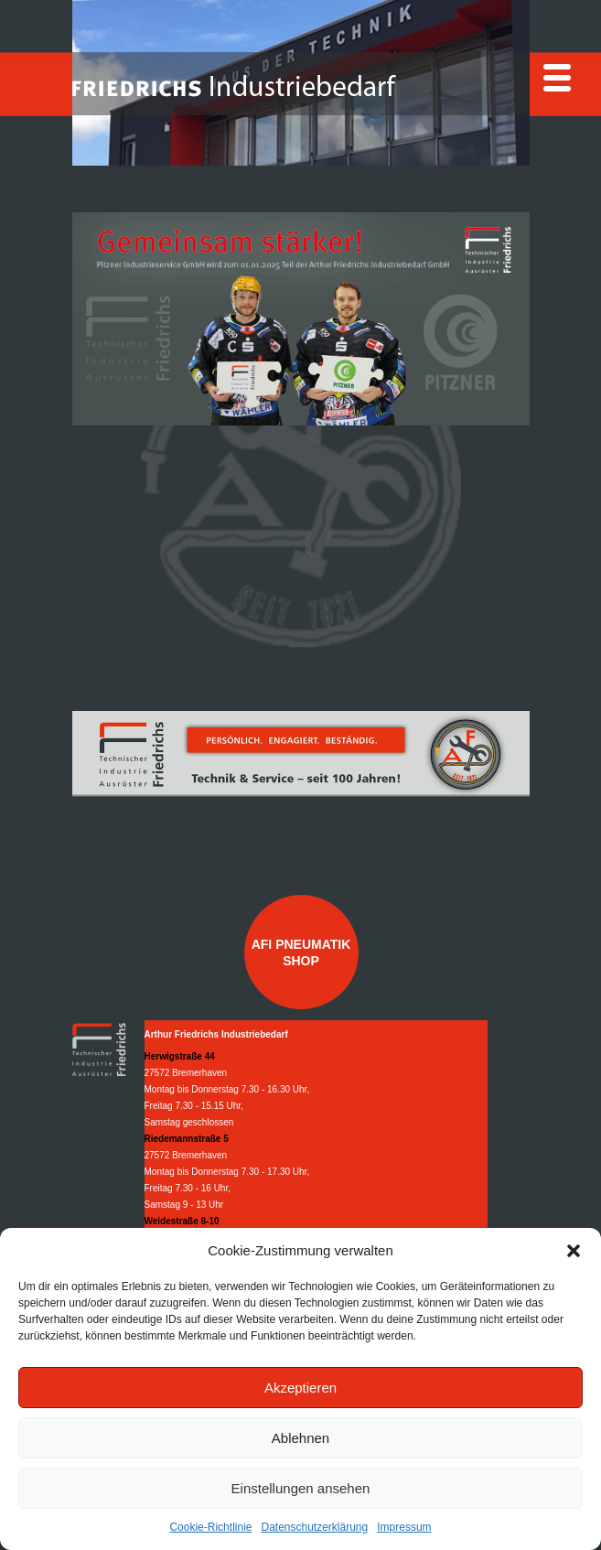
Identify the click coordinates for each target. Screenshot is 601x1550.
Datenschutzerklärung (314, 1527)
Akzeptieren (300, 1387)
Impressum (404, 1527)
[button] (573, 1251)
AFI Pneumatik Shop (301, 952)
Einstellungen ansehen (300, 1488)
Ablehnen (300, 1438)
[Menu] (557, 77)
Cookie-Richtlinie (210, 1527)
